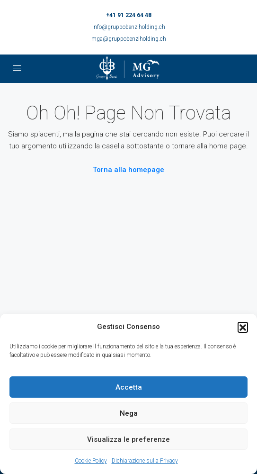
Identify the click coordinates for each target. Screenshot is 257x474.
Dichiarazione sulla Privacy (145, 460)
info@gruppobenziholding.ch (128, 27)
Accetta (128, 387)
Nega (129, 413)
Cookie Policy (91, 460)
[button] (243, 327)
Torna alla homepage (128, 169)
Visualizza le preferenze (128, 439)
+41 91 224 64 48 (128, 15)
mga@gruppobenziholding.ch (128, 39)
